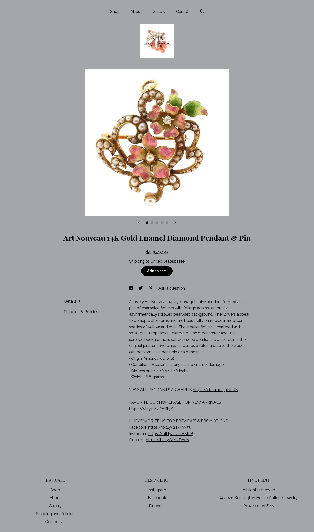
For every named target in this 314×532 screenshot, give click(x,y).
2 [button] (152, 222)
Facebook (157, 497)
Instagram (157, 490)
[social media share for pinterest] (151, 288)
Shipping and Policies (55, 513)
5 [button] (167, 222)
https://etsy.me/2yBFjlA (151, 408)
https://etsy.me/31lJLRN (215, 389)
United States (163, 261)
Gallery (159, 11)
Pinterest (157, 506)
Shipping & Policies (81, 311)
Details (72, 301)
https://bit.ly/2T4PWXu (169, 427)
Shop (115, 11)
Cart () (183, 11)
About (136, 11)
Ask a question (171, 288)
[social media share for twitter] (141, 288)
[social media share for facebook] (131, 288)
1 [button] (147, 222)
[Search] (202, 12)
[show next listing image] (175, 223)
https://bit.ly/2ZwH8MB (170, 433)
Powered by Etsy (258, 506)
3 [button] (157, 222)
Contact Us (55, 521)
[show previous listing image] (138, 223)
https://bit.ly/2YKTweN (167, 440)
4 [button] (162, 222)
